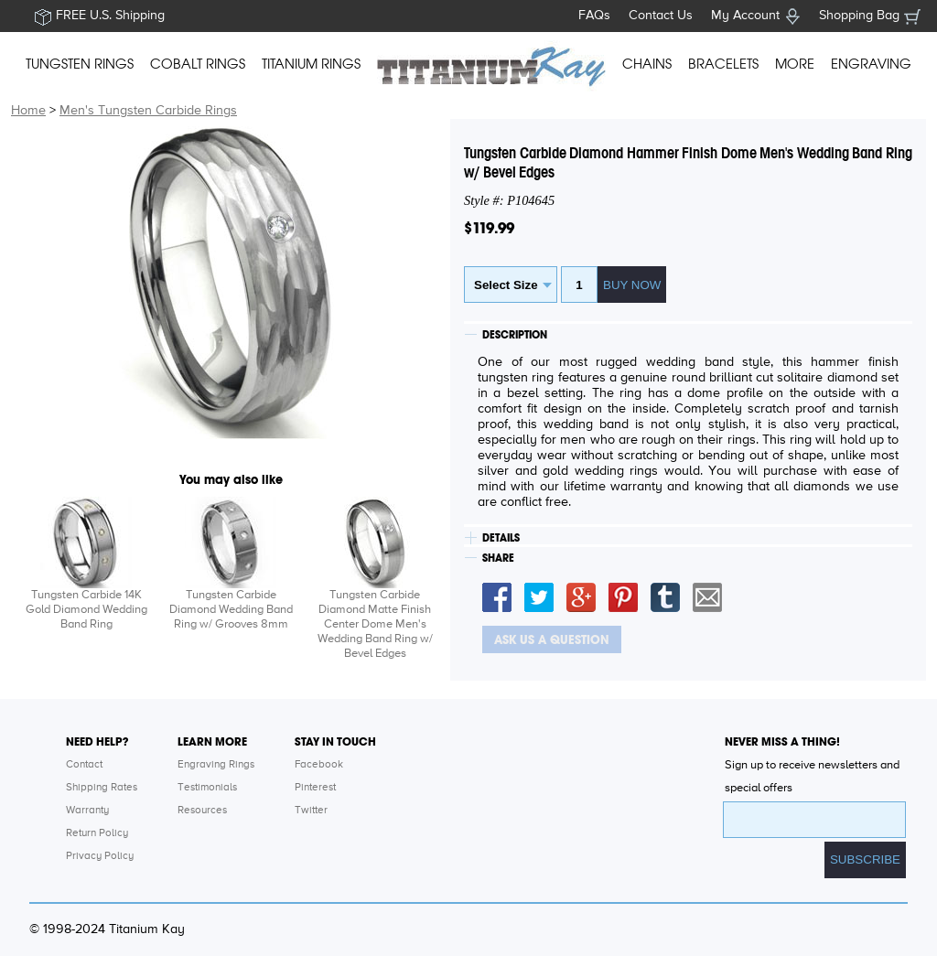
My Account (745, 15)
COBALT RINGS (197, 64)
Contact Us (661, 15)
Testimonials (207, 787)
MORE (794, 64)
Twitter (311, 810)
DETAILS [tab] (501, 538)
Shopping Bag (859, 15)
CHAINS (647, 64)
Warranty (87, 810)
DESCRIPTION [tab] (514, 334)
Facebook (319, 764)
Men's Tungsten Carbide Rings (148, 110)
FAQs (594, 15)
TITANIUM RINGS (311, 64)
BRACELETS (723, 64)
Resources (202, 810)
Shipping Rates (101, 787)
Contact (84, 764)
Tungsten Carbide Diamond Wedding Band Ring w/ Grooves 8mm (231, 609)
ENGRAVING (871, 64)
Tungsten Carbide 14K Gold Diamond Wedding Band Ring (86, 609)
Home (28, 110)
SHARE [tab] (498, 558)
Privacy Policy (100, 856)
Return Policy (97, 833)
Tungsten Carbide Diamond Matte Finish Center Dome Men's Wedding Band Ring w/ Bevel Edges (375, 624)
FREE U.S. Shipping (110, 15)
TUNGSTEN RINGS (80, 64)
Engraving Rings (216, 764)
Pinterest (315, 787)
